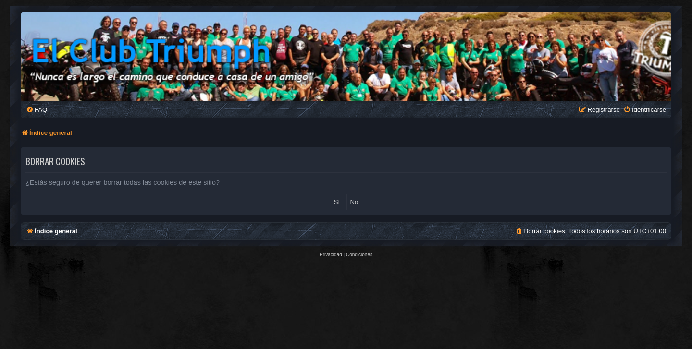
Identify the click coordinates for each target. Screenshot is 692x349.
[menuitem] (36, 110)
